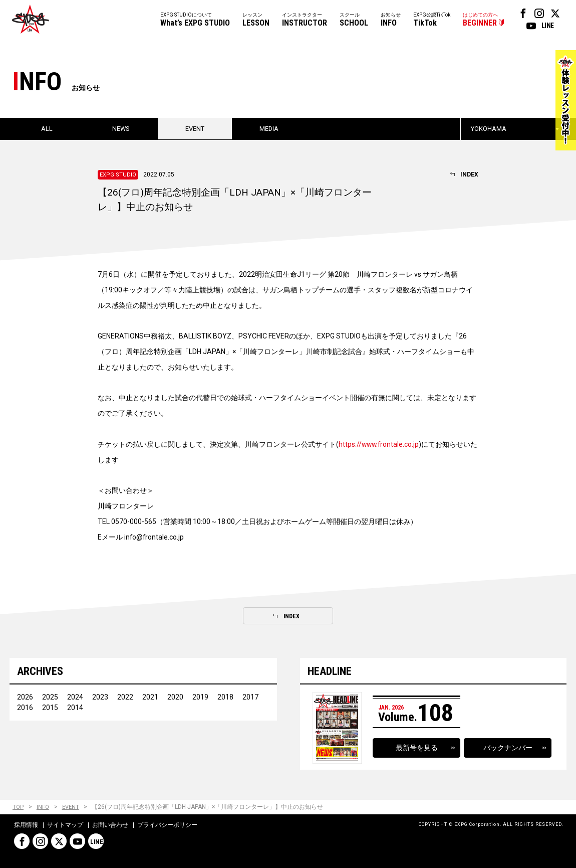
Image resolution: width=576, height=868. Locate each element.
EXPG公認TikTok (431, 20)
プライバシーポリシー (167, 824)
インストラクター (304, 20)
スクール (354, 20)
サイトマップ (65, 824)
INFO (43, 807)
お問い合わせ (110, 824)
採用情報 (26, 824)
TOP (18, 807)
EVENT (71, 807)
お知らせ (391, 20)
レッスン (255, 20)
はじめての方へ (480, 20)
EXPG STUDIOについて (195, 20)
